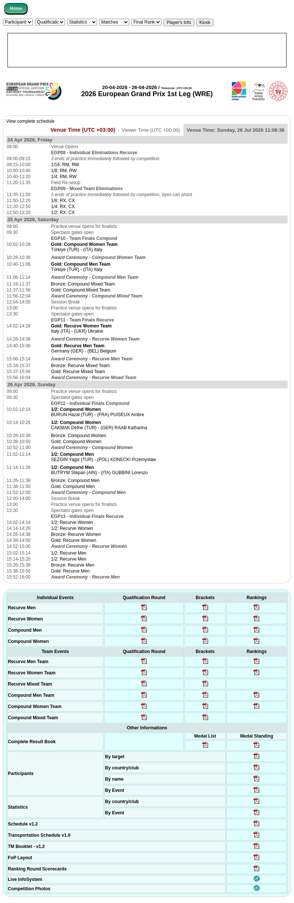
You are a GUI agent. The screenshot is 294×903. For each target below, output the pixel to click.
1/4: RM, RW (64, 176)
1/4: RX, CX (63, 206)
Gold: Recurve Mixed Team (78, 371)
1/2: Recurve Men (69, 553)
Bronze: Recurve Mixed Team (80, 365)
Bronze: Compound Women (78, 435)
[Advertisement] (147, 50)
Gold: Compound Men (73, 486)
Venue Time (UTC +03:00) (82, 130)
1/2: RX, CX (63, 212)
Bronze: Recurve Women (76, 534)
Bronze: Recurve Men (73, 565)
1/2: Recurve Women (72, 522)
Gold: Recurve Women (73, 540)
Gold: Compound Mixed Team (81, 290)
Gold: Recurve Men (70, 571)
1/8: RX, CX (63, 200)
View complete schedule (30, 121)
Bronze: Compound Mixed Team (83, 284)
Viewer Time (151, 130)
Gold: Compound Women (76, 441)
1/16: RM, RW (65, 164)
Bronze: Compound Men (75, 480)
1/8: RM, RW (64, 170)
